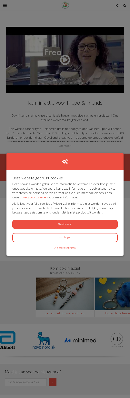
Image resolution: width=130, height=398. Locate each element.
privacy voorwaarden (34, 197)
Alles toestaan (65, 224)
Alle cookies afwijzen (65, 248)
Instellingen (65, 237)
